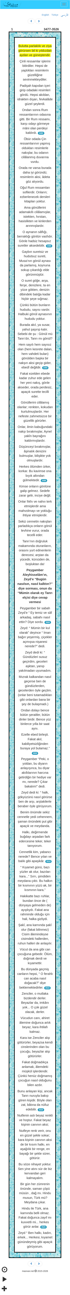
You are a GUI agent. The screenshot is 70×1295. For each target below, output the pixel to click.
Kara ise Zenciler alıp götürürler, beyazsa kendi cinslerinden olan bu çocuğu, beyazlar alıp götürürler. (35, 1047)
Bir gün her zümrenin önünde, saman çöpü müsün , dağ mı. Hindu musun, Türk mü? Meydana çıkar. (35, 1193)
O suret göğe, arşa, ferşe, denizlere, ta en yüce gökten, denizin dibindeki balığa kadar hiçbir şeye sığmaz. (35, 290)
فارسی (64, 15)
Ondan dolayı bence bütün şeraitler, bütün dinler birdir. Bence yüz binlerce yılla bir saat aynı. (35, 719)
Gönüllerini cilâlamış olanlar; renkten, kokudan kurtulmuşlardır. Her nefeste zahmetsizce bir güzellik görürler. (35, 411)
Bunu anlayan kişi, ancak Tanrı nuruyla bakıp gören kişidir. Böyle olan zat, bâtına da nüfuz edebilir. (34, 1100)
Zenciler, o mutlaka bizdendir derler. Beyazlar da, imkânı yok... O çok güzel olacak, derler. (35, 1002)
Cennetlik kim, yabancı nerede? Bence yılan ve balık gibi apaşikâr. (35, 856)
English (45, 15)
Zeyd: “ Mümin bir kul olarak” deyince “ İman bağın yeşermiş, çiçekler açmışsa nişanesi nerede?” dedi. (35, 637)
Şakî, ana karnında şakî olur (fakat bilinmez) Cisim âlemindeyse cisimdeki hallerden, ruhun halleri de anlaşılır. (35, 934)
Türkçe (54, 15)
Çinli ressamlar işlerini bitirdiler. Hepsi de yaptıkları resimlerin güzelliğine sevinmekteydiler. (35, 70)
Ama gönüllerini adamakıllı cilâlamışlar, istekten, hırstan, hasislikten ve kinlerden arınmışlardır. (35, 216)
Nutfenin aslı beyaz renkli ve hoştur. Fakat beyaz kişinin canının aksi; (35, 1120)
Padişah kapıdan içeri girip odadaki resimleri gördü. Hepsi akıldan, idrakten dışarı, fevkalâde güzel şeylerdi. (35, 95)
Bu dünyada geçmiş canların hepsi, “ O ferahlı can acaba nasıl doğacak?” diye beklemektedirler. (35, 978)
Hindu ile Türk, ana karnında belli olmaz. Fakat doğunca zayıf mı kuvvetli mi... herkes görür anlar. (35, 1217)
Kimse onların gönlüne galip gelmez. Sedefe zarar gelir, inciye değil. (35, 491)
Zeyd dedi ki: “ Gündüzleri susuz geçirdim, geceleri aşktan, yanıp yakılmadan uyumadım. (35, 661)
